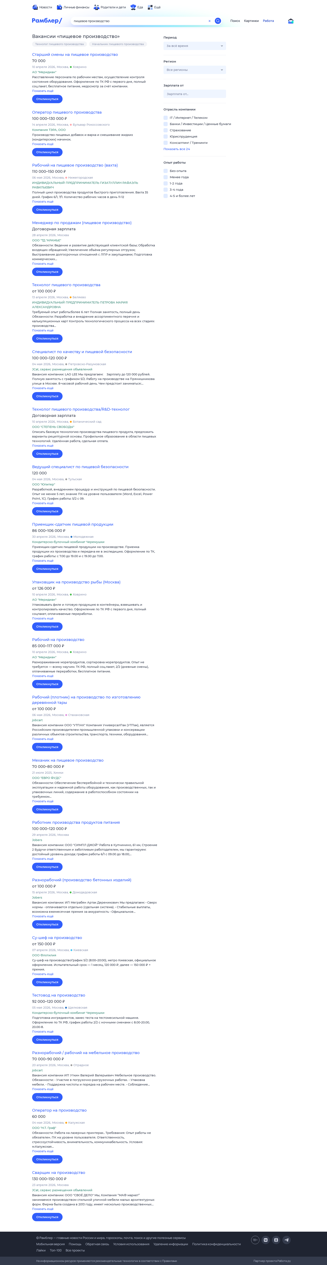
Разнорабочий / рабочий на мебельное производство (86, 1053)
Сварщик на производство (58, 1172)
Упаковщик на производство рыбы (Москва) (76, 582)
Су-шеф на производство (57, 937)
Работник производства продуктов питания (76, 822)
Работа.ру (284, 1261)
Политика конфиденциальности (216, 1244)
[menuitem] (42, 7)
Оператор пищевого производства (67, 112)
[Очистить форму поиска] (209, 21)
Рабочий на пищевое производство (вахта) (75, 165)
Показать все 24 (177, 149)
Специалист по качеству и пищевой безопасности (82, 352)
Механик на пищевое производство (68, 760)
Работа (268, 21)
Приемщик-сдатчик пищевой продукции (72, 524)
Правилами (169, 1261)
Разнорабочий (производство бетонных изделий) (81, 880)
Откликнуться (47, 99)
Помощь (75, 1244)
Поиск (235, 21)
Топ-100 (56, 1250)
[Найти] (218, 21)
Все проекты (75, 1250)
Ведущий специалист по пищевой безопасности (80, 467)
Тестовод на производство (58, 995)
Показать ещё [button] (43, 91)
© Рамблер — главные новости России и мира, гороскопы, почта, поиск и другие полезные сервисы (111, 1238)
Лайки (41, 1250)
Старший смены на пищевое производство (75, 54)
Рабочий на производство (58, 639)
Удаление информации (170, 1244)
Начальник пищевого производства (118, 44)
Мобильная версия (50, 1244)
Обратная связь (97, 1244)
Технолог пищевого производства (59, 44)
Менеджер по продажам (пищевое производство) (82, 223)
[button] (94, 84)
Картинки (251, 21)
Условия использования (131, 1244)
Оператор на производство (59, 1110)
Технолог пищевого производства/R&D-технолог (81, 409)
